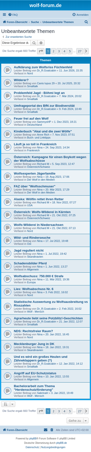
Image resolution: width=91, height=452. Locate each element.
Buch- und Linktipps (38, 137)
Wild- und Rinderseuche (32, 237)
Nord (30, 73)
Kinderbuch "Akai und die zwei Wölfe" (43, 131)
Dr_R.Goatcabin (46, 70)
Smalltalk (32, 86)
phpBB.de (61, 443)
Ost (29, 243)
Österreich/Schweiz (38, 166)
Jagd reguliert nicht (28, 250)
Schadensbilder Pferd (30, 263)
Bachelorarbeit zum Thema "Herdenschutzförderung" (34, 387)
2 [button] (53, 51)
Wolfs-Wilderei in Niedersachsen (38, 225)
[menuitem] (13, 15)
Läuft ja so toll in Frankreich (35, 144)
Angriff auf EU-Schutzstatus (35, 373)
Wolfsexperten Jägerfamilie (34, 173)
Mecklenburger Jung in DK (34, 344)
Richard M (43, 163)
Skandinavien (35, 256)
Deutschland (34, 124)
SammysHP (44, 121)
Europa (31, 282)
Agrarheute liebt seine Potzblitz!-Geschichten (48, 318)
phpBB (33, 438)
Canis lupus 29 (46, 83)
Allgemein (33, 269)
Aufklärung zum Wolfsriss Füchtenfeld (43, 67)
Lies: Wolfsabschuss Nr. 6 (33, 289)
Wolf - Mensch (35, 311)
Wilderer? (21, 80)
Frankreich (33, 150)
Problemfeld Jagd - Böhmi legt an (39, 93)
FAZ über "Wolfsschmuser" (34, 186)
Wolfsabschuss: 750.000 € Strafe (38, 276)
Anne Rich (43, 134)
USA (30, 205)
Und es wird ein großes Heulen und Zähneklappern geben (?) (40, 358)
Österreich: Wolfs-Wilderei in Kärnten (42, 212)
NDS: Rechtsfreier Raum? (33, 331)
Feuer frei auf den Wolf (31, 118)
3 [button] (59, 51)
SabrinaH (42, 392)
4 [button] (64, 51)
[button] (40, 51)
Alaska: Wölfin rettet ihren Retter (39, 199)
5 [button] (70, 51)
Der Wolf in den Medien (41, 179)
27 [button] (80, 51)
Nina (39, 147)
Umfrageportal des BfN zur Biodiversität (44, 105)
